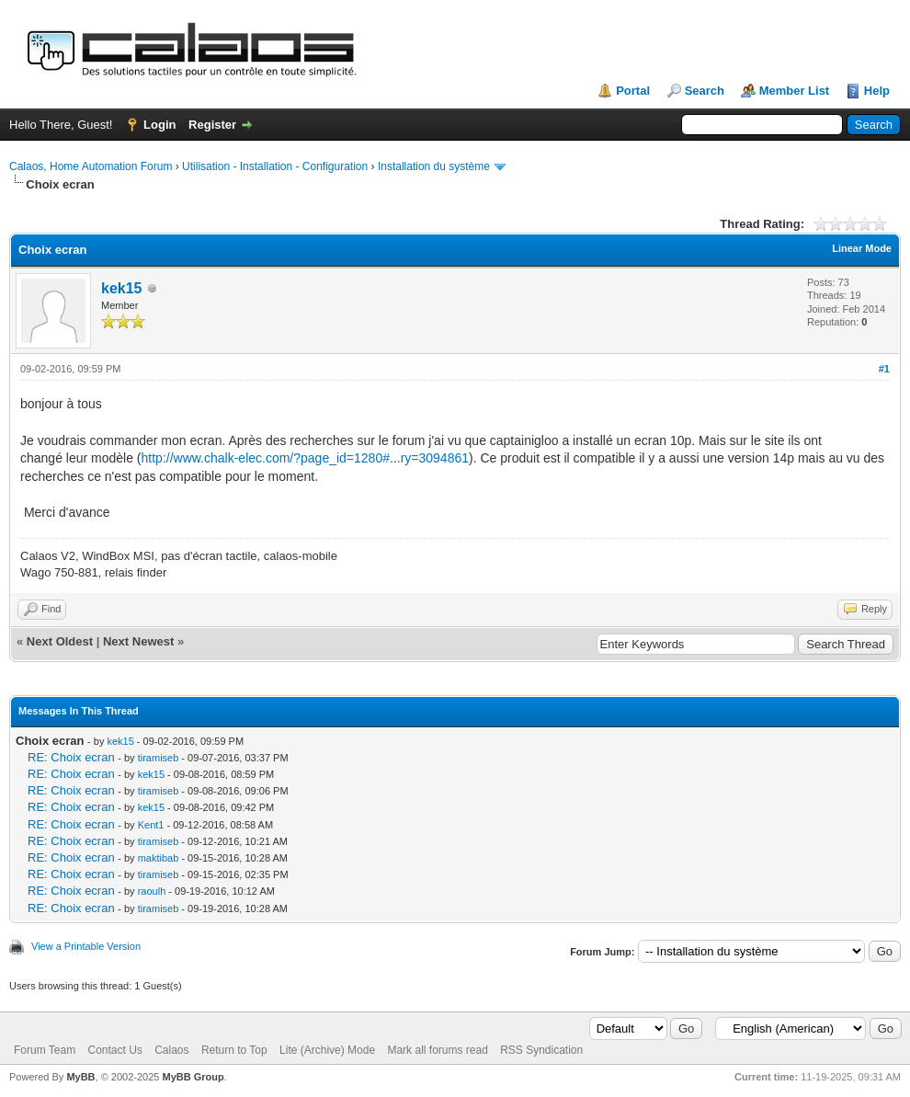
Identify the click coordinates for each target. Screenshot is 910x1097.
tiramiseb (158, 757)
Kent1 (151, 824)
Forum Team (44, 1050)
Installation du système (434, 166)
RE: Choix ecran (71, 757)
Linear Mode (862, 248)
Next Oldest (60, 641)
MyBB (80, 1076)
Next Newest (138, 641)
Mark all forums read (437, 1050)
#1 (884, 368)
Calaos (171, 1050)
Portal (633, 90)
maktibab (158, 857)
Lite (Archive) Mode (327, 1050)
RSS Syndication (541, 1050)
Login (159, 124)
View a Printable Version (86, 946)
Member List (794, 90)
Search (704, 90)
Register (212, 124)
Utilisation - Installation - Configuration (275, 166)
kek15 (121, 288)
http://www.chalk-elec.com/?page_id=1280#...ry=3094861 (305, 458)
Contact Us (114, 1050)
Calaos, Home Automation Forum (90, 166)
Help (877, 90)
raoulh (152, 891)
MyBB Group (192, 1076)
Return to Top (234, 1050)
